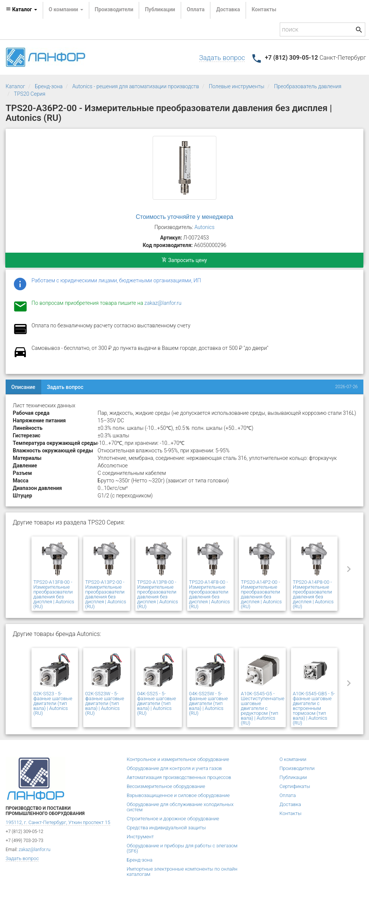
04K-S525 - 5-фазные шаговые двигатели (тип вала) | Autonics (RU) (156, 703)
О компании (292, 759)
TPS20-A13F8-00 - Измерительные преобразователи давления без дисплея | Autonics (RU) (53, 594)
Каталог (15, 86)
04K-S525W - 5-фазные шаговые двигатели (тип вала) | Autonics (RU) (208, 703)
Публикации (160, 9)
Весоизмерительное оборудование (166, 786)
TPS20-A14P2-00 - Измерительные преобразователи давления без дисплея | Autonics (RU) (261, 594)
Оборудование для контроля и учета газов (174, 768)
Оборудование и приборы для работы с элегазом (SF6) (182, 848)
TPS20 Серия (29, 94)
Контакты (264, 9)
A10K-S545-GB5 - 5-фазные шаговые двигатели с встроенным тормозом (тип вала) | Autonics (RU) (314, 708)
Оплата (195, 9)
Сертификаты (294, 786)
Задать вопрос (222, 58)
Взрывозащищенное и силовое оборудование (178, 795)
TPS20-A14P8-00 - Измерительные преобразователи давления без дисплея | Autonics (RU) (313, 594)
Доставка (228, 9)
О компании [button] (66, 9)
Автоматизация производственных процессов (179, 777)
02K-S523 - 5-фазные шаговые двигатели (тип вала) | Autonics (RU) (52, 703)
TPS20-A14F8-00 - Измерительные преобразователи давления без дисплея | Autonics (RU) (209, 594)
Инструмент (140, 836)
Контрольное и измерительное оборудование (178, 759)
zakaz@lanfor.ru (163, 303)
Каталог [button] (21, 9)
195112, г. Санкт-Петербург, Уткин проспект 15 (58, 822)
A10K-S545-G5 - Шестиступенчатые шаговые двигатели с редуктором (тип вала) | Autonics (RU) (262, 708)
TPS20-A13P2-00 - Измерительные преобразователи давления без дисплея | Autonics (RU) (105, 594)
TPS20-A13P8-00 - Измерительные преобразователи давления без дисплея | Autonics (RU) (157, 594)
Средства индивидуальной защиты (166, 827)
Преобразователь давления (308, 86)
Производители (114, 9)
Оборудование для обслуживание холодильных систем (180, 807)
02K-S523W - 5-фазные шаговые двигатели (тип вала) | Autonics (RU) (104, 703)
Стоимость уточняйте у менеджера (184, 217)
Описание (23, 387)
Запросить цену (184, 260)
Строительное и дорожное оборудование (173, 818)
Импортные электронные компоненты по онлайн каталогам (182, 871)
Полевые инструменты (236, 86)
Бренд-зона (49, 86)
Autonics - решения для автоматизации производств (135, 86)
